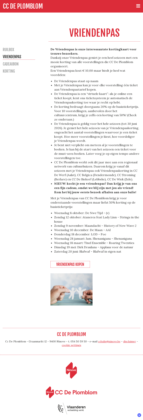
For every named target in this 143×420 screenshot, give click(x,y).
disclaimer (129, 341)
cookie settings (71, 345)
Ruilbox (8, 49)
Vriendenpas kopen (70, 264)
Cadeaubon (11, 64)
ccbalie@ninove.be (109, 341)
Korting (9, 71)
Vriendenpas (12, 56)
